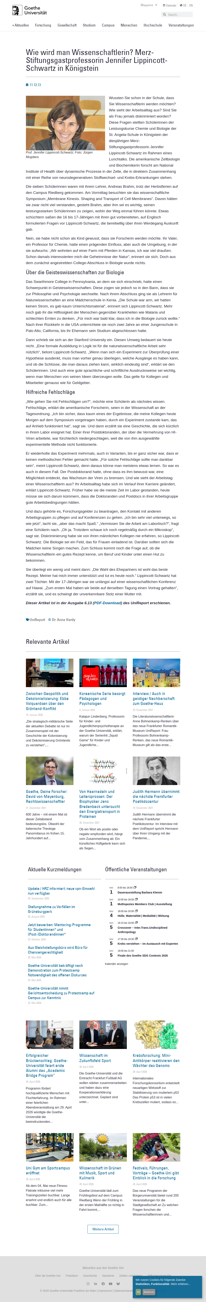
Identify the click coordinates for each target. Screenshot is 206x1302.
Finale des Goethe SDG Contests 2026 (143, 955)
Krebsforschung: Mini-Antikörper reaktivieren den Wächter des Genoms (156, 1060)
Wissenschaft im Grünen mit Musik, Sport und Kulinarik (100, 1173)
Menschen (129, 25)
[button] (103, 1229)
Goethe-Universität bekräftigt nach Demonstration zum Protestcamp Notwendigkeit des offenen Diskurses (57, 970)
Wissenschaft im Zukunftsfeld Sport (95, 1058)
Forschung (43, 25)
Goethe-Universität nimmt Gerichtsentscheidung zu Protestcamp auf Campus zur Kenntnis (61, 993)
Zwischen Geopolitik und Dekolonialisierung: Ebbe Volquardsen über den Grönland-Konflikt (47, 701)
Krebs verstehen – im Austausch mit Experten (148, 943)
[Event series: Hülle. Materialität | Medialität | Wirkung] (136, 911)
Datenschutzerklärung (127, 1290)
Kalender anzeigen (116, 963)
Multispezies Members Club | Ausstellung (145, 904)
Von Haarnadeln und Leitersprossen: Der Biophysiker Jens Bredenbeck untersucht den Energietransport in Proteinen (99, 804)
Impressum (105, 1290)
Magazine (149, 5)
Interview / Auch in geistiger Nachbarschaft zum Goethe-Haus (154, 698)
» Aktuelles (20, 25)
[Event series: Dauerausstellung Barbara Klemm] (135, 887)
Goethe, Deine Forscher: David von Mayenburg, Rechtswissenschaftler (46, 796)
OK (138, 1292)
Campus (108, 25)
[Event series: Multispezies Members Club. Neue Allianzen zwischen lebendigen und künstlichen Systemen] (136, 899)
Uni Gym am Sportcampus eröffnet (48, 1170)
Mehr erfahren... (181, 1284)
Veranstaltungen (181, 25)
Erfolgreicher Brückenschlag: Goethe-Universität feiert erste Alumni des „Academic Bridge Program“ (47, 1065)
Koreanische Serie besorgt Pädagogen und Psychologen (102, 698)
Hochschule (153, 25)
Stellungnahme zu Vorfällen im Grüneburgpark (51, 909)
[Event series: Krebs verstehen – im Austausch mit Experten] (136, 939)
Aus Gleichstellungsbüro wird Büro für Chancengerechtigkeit (58, 950)
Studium (89, 25)
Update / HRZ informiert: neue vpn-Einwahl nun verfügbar (61, 891)
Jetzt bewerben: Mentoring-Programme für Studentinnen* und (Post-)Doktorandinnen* (59, 929)
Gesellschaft (67, 25)
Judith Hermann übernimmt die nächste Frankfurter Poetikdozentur (156, 796)
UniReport (37, 619)
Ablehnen (149, 1292)
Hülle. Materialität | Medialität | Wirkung (143, 915)
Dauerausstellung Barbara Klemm (140, 892)
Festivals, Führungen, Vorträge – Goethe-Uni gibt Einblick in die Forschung (156, 1173)
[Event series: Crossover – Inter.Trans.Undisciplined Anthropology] (136, 923)
